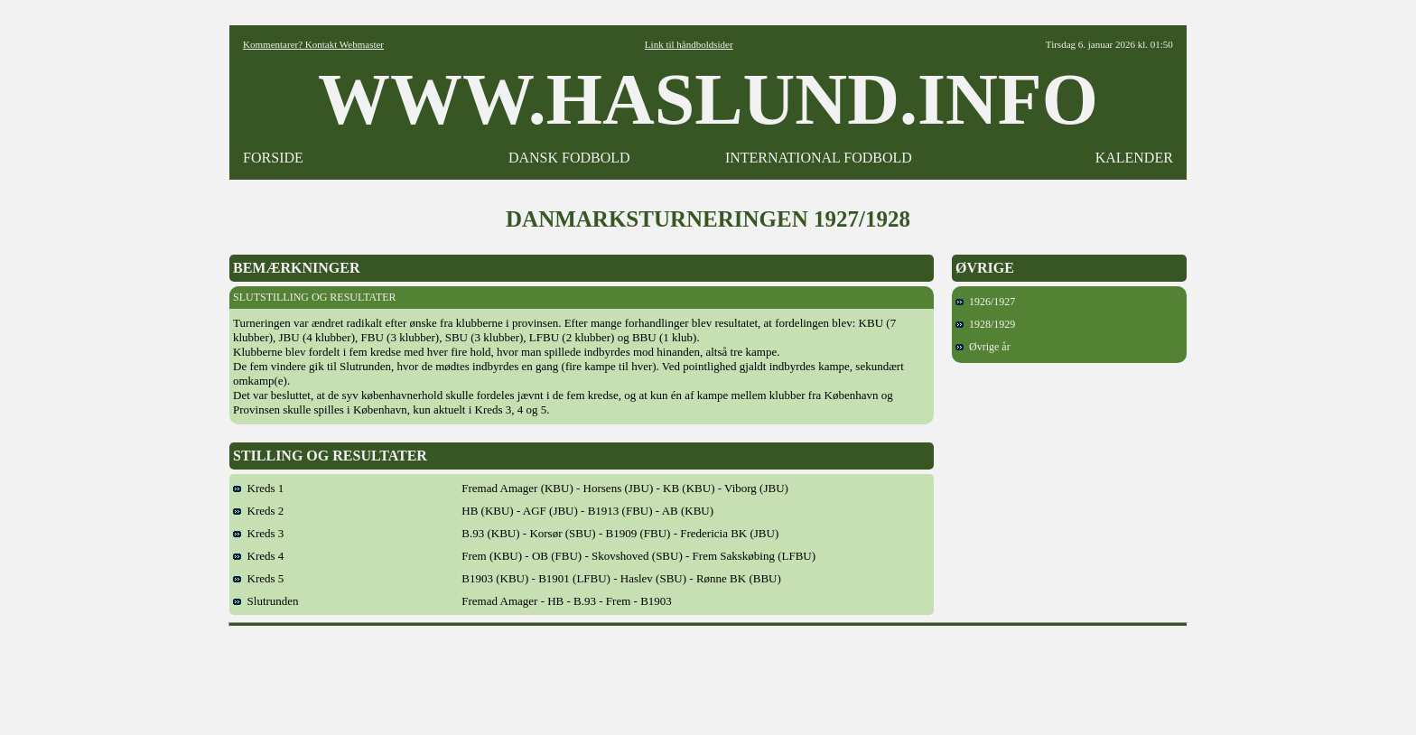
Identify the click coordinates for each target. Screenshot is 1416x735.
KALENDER (1134, 157)
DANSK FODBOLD (569, 157)
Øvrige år (983, 346)
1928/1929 (985, 324)
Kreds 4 (258, 556)
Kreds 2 (258, 510)
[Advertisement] (708, 674)
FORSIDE (273, 157)
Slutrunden (266, 601)
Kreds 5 (258, 578)
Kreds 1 (258, 488)
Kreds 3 (258, 533)
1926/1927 (985, 301)
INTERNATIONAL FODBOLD (818, 157)
